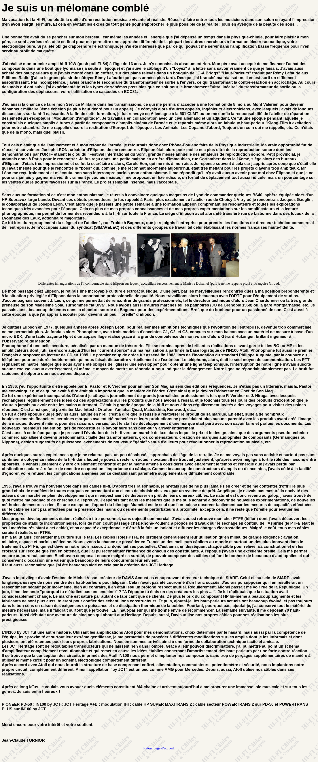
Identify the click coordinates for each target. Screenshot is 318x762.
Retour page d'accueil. (159, 748)
